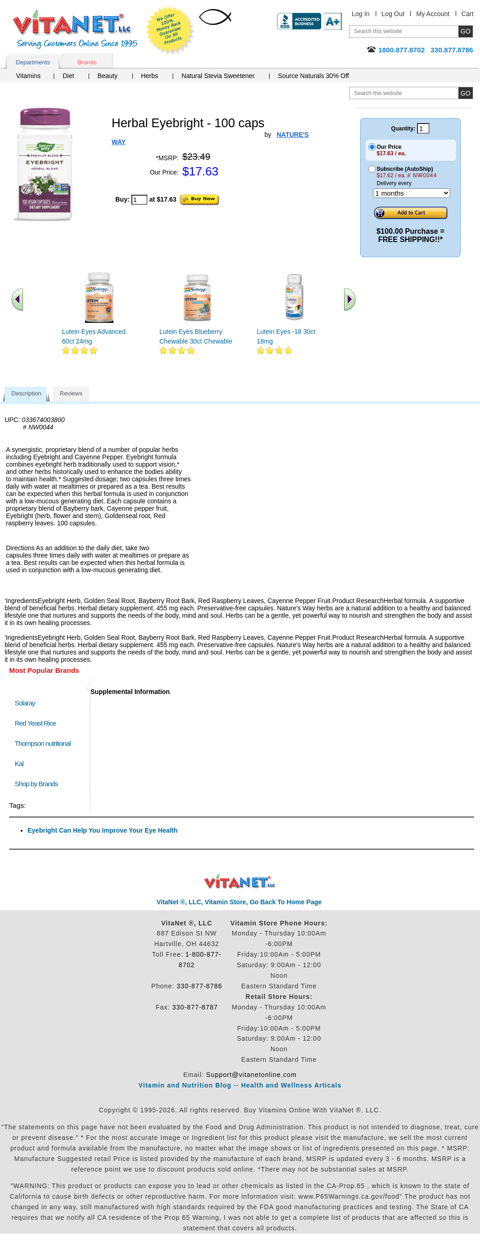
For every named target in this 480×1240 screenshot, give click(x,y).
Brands (87, 62)
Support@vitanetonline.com (251, 1074)
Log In (361, 13)
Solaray (25, 703)
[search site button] (465, 93)
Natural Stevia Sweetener (217, 75)
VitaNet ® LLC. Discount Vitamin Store (240, 881)
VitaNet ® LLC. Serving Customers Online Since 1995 (75, 29)
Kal (19, 763)
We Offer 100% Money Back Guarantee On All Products (170, 31)
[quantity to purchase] (139, 200)
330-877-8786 (199, 986)
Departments (33, 62)
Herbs (149, 75)
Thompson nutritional (43, 743)
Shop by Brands (38, 784)
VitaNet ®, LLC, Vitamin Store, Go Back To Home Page (239, 902)
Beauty (107, 75)
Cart (468, 13)
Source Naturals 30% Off (313, 75)
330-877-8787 (195, 1007)
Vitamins (28, 75)
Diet (68, 75)
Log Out (393, 13)
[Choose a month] (411, 193)
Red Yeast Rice (35, 723)
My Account (432, 13)
